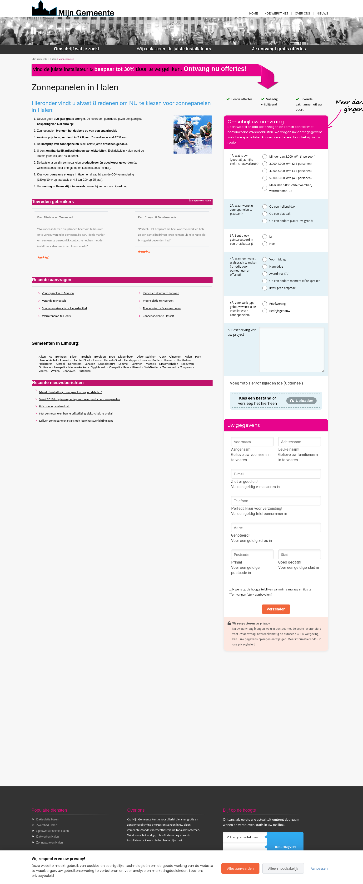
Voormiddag (277, 259)
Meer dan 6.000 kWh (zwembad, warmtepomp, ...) (290, 188)
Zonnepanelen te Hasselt (158, 316)
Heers (97, 360)
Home (253, 13)
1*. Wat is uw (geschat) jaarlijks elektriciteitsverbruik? (244, 160)
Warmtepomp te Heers (56, 316)
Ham (198, 356)
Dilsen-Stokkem (146, 356)
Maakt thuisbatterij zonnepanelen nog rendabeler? (70, 392)
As (50, 356)
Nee (272, 244)
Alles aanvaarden (240, 868)
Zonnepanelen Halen (49, 842)
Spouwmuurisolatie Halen (52, 831)
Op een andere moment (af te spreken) (295, 281)
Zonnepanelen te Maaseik (58, 293)
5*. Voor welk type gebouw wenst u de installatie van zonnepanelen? (243, 309)
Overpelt (114, 367)
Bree (112, 356)
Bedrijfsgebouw (279, 311)
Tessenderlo (169, 367)
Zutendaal (85, 371)
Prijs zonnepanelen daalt (54, 406)
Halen (188, 356)
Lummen (137, 363)
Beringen (61, 356)
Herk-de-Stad (112, 360)
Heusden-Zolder (150, 360)
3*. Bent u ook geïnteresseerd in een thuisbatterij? (241, 240)
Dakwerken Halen (47, 836)
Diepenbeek (125, 356)
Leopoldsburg (106, 363)
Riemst (136, 367)
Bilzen (74, 356)
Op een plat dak (280, 214)
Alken (42, 356)
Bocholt (86, 356)
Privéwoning (277, 304)
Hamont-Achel (48, 360)
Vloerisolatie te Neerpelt (158, 300)
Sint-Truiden (151, 367)
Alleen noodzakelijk (283, 868)
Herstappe (130, 360)
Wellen (55, 371)
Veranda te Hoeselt (54, 300)
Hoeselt (169, 360)
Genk (162, 356)
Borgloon (100, 356)
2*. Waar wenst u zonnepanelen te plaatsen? (241, 210)
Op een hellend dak (282, 207)
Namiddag (276, 267)
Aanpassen (319, 868)
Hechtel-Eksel (81, 360)
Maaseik (151, 363)
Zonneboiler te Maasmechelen (162, 308)
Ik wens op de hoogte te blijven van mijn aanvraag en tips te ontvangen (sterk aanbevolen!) (271, 592)
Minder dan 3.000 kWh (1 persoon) (292, 157)
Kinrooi (60, 363)
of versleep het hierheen (257, 400)
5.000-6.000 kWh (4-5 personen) (290, 178)
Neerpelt (59, 367)
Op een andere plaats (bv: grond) (291, 221)
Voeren (43, 371)
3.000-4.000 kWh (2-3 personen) (290, 164)
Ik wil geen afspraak (282, 288)
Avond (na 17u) (279, 274)
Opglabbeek (98, 367)
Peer (126, 367)
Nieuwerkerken (77, 367)
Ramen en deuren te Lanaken (161, 293)
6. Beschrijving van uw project (242, 332)
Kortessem (74, 363)
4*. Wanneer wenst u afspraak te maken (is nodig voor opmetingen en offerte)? (243, 266)
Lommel (123, 363)
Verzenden (276, 609)
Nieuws (322, 13)
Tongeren (186, 367)
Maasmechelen (168, 363)
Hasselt (65, 360)
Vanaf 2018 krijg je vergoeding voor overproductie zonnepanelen (79, 399)
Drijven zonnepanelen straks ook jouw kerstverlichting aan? (76, 420)
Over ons (302, 13)
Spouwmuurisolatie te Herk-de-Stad (64, 308)
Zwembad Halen (46, 825)
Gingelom (175, 356)
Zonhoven (69, 371)
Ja (270, 237)
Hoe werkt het (276, 13)
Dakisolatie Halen (47, 819)
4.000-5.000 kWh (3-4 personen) (290, 171)
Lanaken (90, 363)
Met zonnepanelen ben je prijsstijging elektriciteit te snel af (76, 413)
